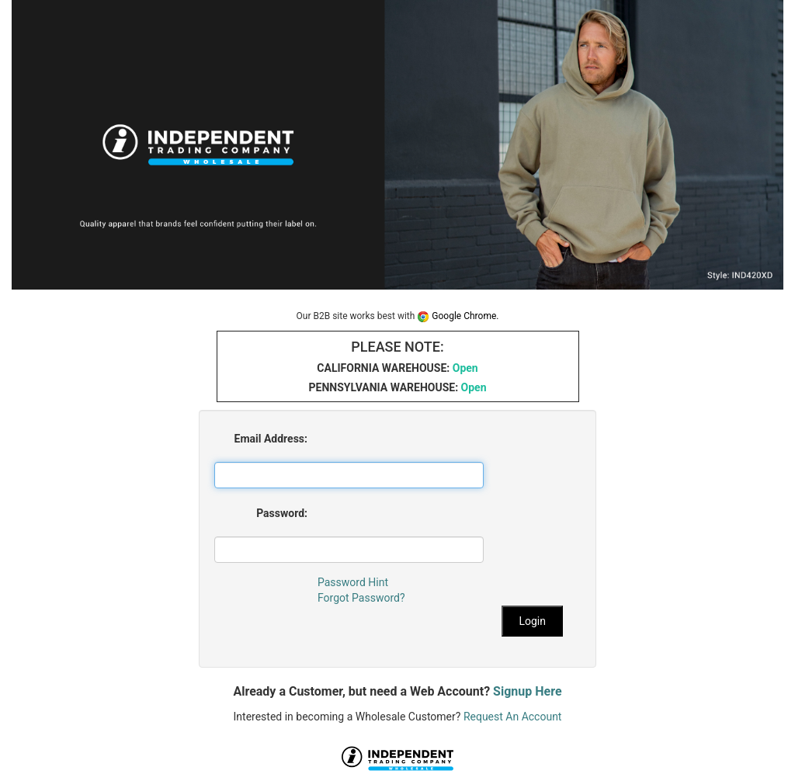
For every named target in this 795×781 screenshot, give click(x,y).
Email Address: (270, 438)
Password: (281, 513)
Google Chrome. (457, 316)
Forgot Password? (361, 598)
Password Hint (353, 582)
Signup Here (527, 691)
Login (532, 621)
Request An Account (512, 716)
